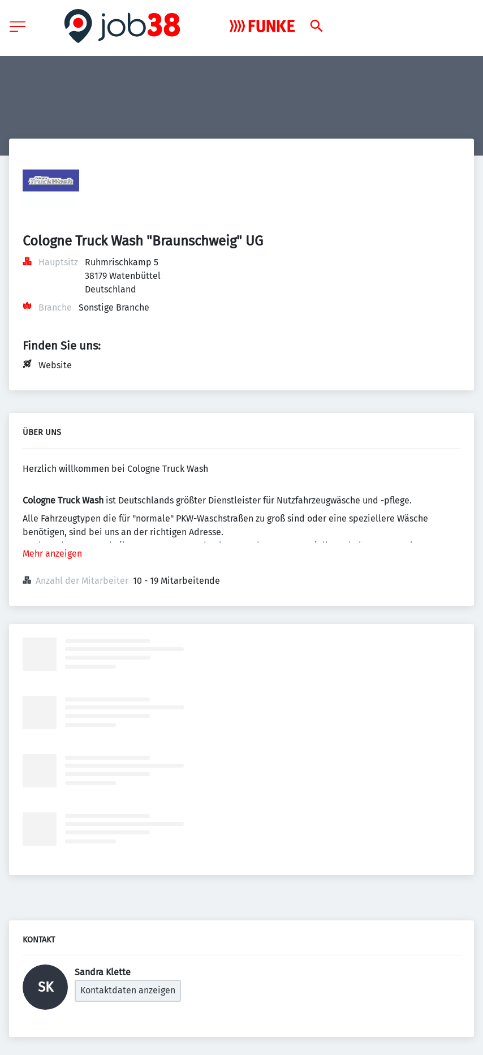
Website (55, 365)
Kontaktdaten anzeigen (127, 990)
